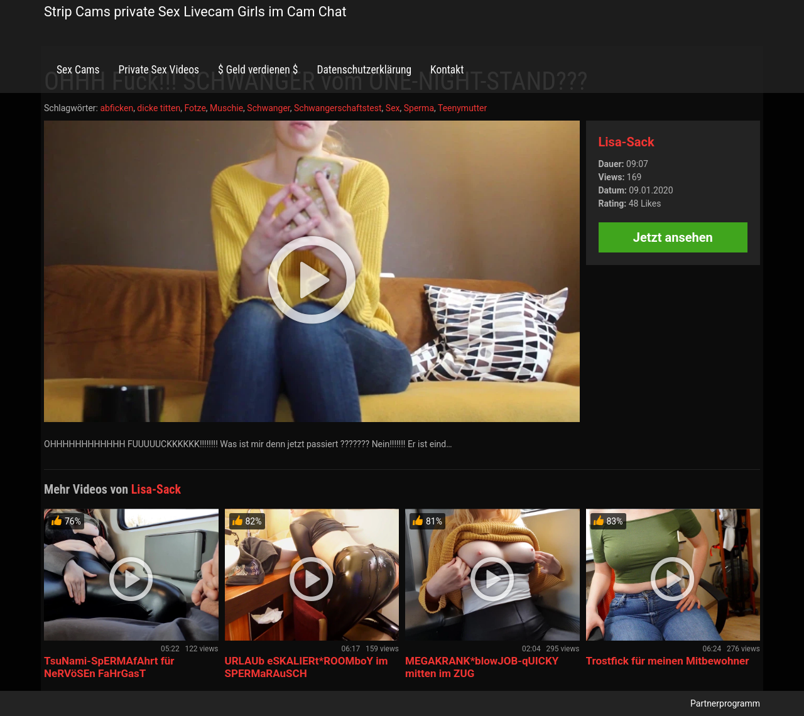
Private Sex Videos (158, 69)
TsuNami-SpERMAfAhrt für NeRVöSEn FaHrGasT (109, 667)
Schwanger (268, 108)
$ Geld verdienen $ (258, 69)
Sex (393, 108)
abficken (116, 108)
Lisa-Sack (627, 141)
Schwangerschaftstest (338, 108)
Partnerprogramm (725, 703)
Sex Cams (78, 69)
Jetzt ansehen (673, 237)
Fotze (194, 108)
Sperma (419, 108)
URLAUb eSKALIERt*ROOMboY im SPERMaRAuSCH (306, 667)
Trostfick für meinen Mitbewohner (667, 660)
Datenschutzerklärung (364, 69)
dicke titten (158, 108)
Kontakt (447, 69)
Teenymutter (462, 108)
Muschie (226, 108)
